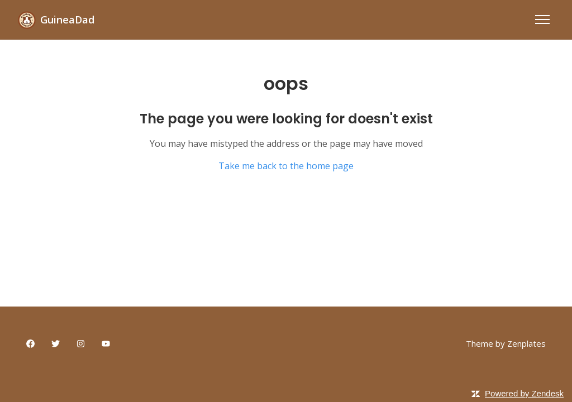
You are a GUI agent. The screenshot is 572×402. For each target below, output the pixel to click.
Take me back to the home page (286, 166)
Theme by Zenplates (506, 343)
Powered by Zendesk (524, 393)
